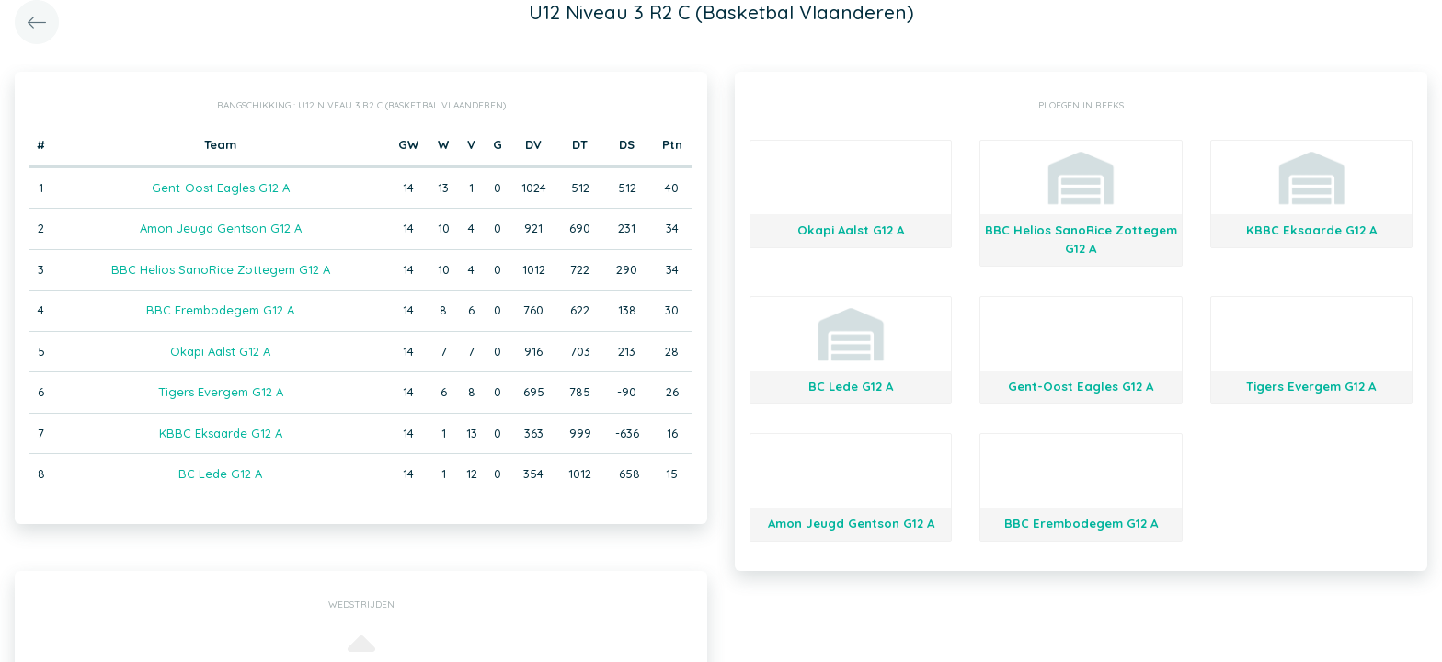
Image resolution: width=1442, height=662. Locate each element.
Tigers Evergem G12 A (220, 391)
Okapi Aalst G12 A (220, 351)
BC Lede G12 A (220, 473)
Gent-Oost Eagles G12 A (221, 187)
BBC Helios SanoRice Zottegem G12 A (220, 269)
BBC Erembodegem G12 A (220, 309)
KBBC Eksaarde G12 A (220, 433)
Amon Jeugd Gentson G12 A (221, 228)
